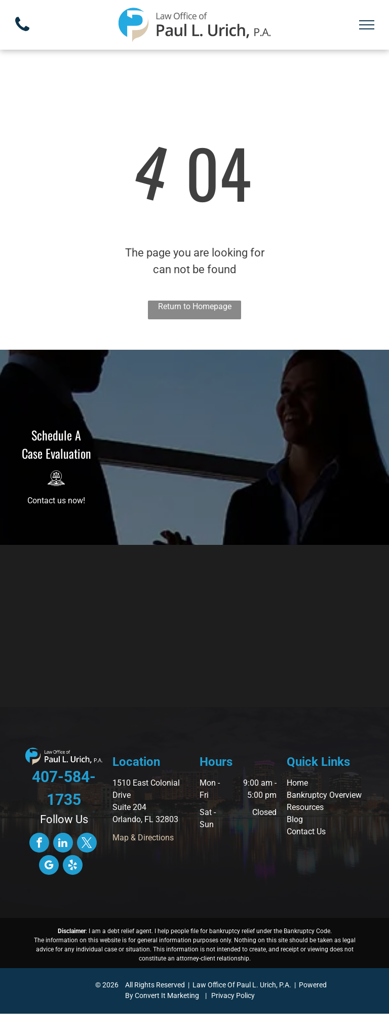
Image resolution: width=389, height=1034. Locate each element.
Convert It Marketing (167, 995)
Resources (305, 807)
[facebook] (39, 844)
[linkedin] (63, 844)
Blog (295, 819)
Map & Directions (143, 837)
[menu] (367, 25)
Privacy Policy (233, 995)
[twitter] (87, 844)
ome (300, 783)
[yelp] (73, 866)
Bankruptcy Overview (324, 795)
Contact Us (306, 831)
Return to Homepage (194, 306)
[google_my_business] (49, 866)
